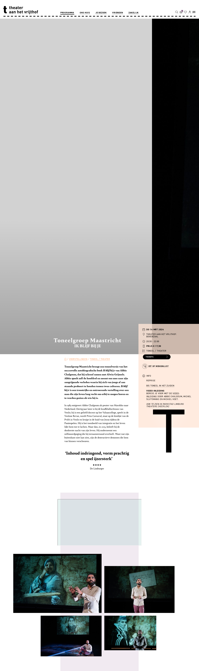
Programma (67, 12)
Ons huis (85, 12)
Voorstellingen (78, 359)
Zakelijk (134, 12)
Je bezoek (101, 12)
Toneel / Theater (100, 359)
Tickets (157, 357)
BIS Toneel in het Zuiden (160, 385)
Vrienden (117, 12)
